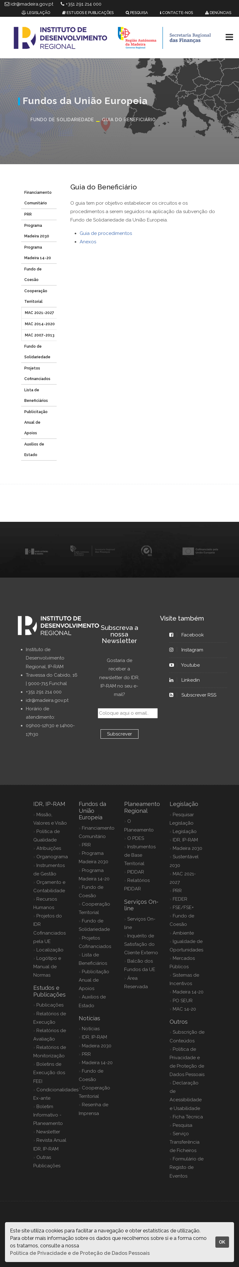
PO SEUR (183, 1000)
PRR (28, 214)
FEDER (180, 899)
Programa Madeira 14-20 (37, 252)
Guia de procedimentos (106, 233)
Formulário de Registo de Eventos (187, 1167)
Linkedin (187, 680)
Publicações (49, 1005)
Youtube (187, 665)
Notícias (91, 1028)
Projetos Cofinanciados (37, 373)
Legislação (185, 831)
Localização (49, 950)
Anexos (88, 242)
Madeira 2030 (96, 1046)
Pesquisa (182, 1125)
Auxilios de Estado (34, 449)
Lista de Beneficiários (36, 395)
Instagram (189, 650)
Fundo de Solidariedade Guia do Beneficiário (93, 119)
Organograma (52, 857)
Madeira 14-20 (97, 1062)
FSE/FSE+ (183, 907)
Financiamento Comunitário (38, 197)
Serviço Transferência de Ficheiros (184, 1142)
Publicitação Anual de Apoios (36, 422)
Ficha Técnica (188, 1117)
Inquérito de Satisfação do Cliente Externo (141, 944)
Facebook (189, 635)
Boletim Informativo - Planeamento (48, 1115)
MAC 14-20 (184, 1009)
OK (222, 1242)
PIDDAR (135, 872)
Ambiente (183, 933)
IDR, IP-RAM (94, 1037)
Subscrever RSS (195, 695)
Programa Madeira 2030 (36, 230)
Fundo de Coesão (33, 274)
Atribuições (48, 848)
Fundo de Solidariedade (37, 351)
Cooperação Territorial (35, 296)
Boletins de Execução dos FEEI (49, 1072)
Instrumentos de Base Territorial (140, 855)
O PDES (135, 838)
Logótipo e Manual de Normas (47, 966)
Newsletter (48, 1132)
